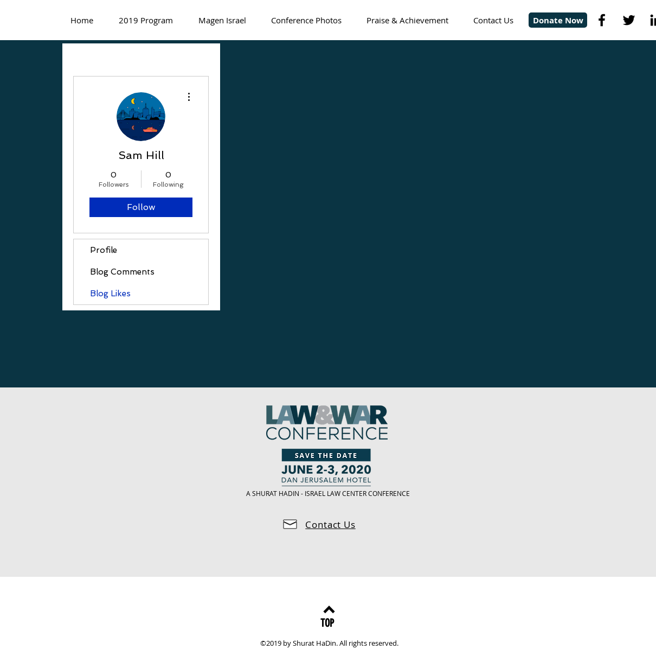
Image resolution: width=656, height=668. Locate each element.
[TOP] (327, 623)
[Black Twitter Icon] (629, 20)
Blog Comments (122, 272)
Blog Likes (110, 293)
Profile (103, 250)
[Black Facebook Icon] (602, 20)
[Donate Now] (558, 20)
